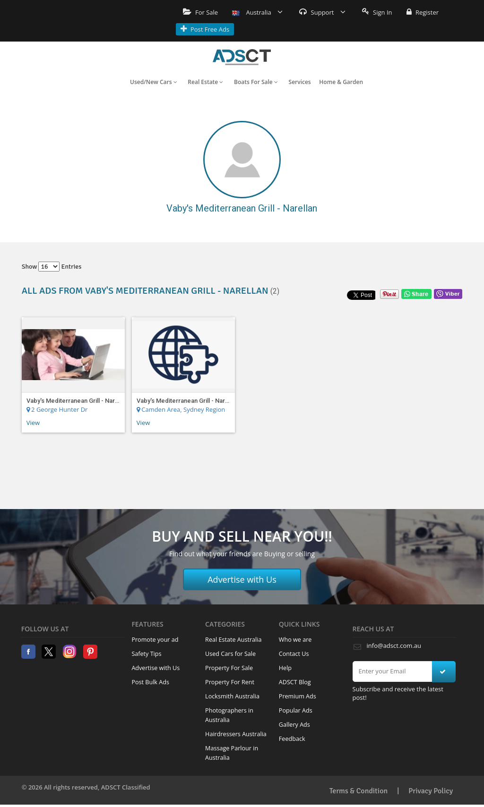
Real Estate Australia (233, 640)
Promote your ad (154, 640)
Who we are (295, 640)
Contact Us (294, 654)
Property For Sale (229, 668)
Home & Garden (341, 82)
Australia (257, 12)
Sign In (377, 12)
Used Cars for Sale (230, 654)
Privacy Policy (430, 791)
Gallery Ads (294, 725)
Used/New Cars (153, 82)
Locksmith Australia (232, 696)
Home (242, 57)
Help (285, 668)
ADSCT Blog (295, 682)
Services (300, 82)
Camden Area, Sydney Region (181, 409)
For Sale (200, 12)
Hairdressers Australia (236, 734)
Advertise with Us (242, 579)
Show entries (52, 267)
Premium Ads (297, 696)
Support (322, 12)
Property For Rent (229, 682)
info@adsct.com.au (394, 645)
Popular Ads (295, 710)
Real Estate (205, 82)
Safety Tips (146, 654)
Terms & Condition (358, 791)
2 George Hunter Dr (57, 409)
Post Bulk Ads (150, 682)
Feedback (292, 739)
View (33, 422)
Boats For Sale (256, 82)
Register (422, 12)
